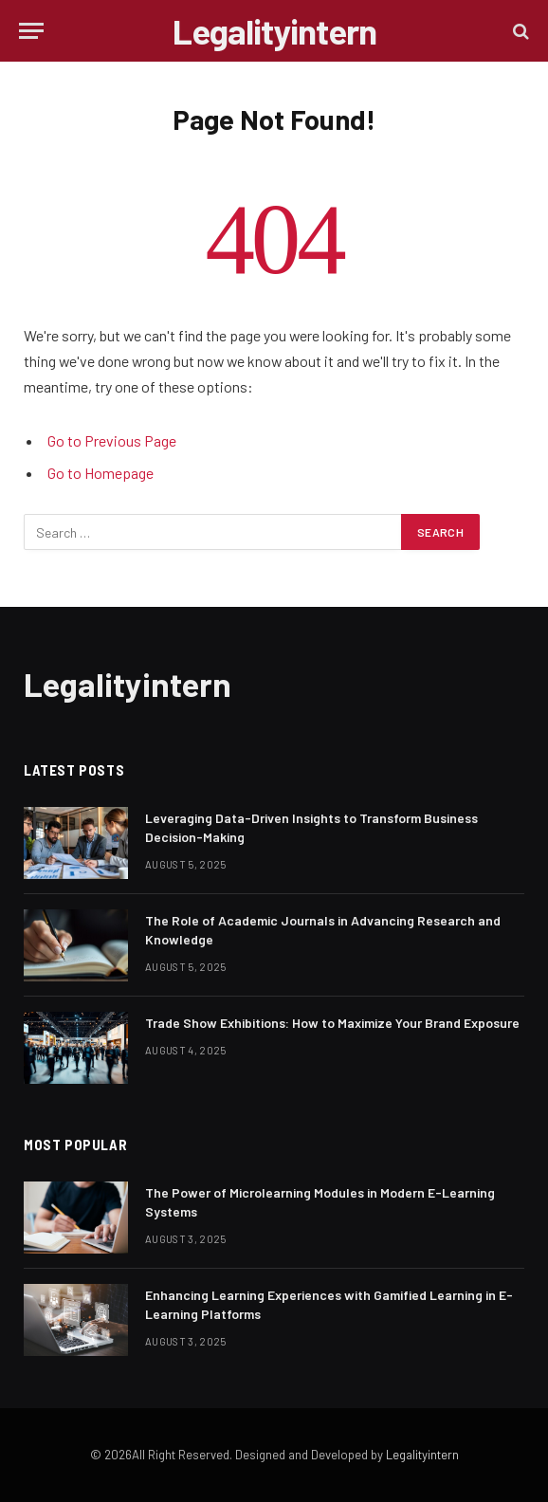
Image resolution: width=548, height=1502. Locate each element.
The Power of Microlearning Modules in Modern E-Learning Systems (320, 1201)
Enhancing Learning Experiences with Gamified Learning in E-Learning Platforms (329, 1304)
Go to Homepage (100, 473)
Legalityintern (422, 1454)
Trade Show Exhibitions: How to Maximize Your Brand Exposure (332, 1023)
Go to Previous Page (111, 440)
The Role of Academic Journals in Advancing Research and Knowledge (323, 929)
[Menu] (31, 30)
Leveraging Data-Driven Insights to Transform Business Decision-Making (311, 827)
